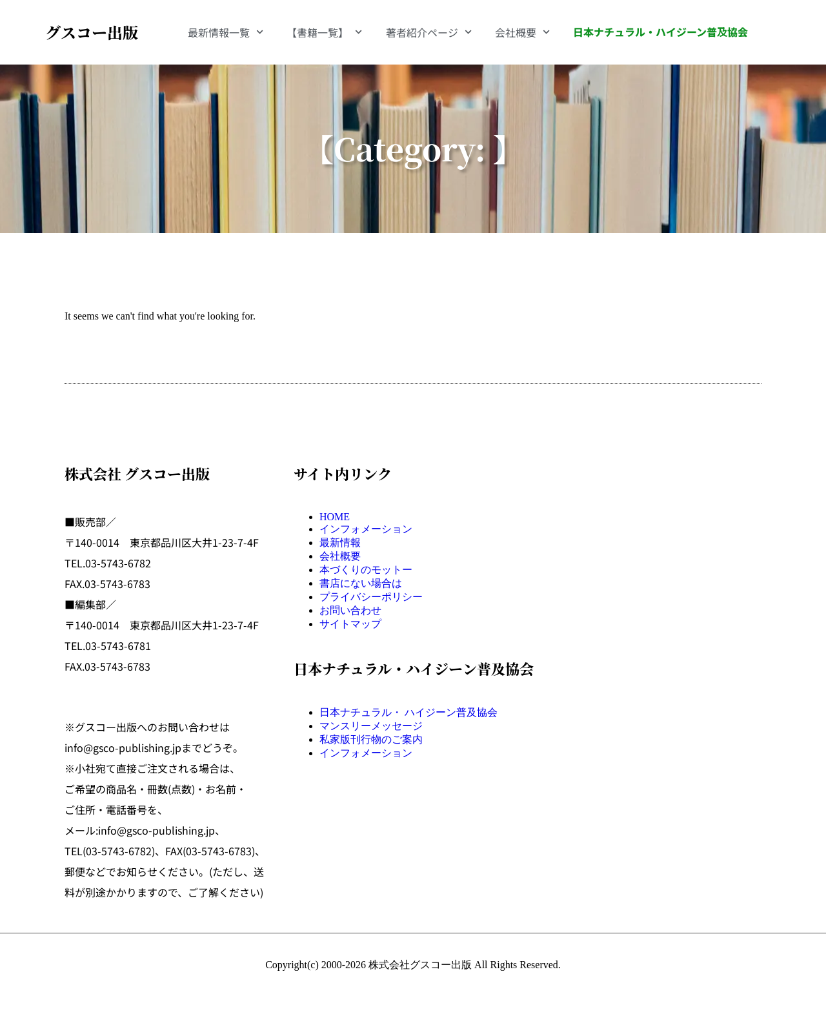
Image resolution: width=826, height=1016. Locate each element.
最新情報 (340, 542)
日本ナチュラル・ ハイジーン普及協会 (408, 712)
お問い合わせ (350, 610)
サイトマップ (350, 623)
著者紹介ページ (429, 32)
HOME (334, 516)
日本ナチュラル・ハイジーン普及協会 (660, 31)
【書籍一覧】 (324, 32)
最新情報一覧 (225, 32)
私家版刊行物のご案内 (371, 739)
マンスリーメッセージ (371, 725)
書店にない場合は (360, 583)
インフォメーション (365, 528)
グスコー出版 (91, 32)
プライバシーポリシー (371, 596)
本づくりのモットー (365, 569)
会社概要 (522, 32)
